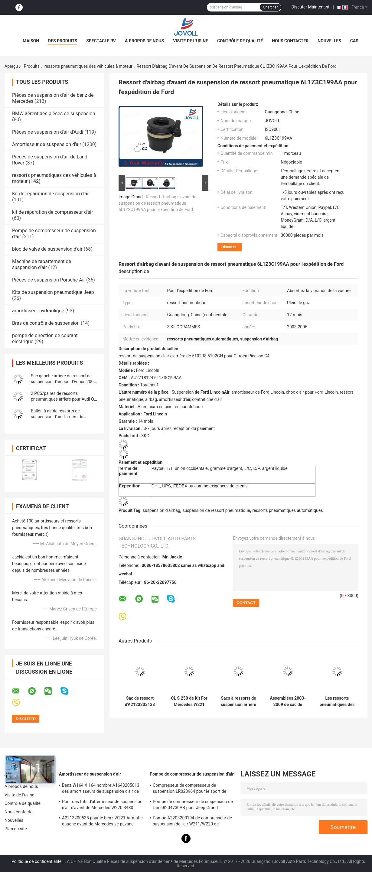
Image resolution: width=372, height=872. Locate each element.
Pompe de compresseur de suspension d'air (192, 774)
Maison (31, 40)
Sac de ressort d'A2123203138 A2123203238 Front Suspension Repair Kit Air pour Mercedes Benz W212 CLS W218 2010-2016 (140, 701)
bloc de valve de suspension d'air (47, 249)
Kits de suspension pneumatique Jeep (53, 292)
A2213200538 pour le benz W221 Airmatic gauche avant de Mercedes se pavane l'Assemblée (102, 821)
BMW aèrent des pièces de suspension (53, 113)
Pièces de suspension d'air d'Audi (47, 132)
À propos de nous (144, 40)
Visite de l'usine (190, 40)
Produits (32, 66)
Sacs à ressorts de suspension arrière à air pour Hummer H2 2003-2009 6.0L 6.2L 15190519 (238, 701)
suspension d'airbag (161, 510)
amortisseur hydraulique (38, 311)
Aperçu (11, 66)
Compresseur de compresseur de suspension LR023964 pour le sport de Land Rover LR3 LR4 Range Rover (189, 789)
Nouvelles (329, 40)
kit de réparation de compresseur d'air (52, 212)
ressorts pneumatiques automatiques (287, 510)
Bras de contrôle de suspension (46, 323)
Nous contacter (290, 40)
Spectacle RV (101, 40)
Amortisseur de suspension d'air (46, 144)
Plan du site (16, 828)
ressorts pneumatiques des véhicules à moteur (88, 66)
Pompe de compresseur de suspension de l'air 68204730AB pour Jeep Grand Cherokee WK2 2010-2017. (193, 805)
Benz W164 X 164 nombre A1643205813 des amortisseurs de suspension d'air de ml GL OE (100, 789)
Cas (354, 40)
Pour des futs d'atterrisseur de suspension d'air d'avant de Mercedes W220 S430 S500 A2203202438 (102, 805)
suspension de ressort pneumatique (216, 510)
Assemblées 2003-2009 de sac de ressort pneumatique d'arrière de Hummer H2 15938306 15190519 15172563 (288, 701)
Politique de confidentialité (36, 861)
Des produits (62, 40)
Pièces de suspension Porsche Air (48, 280)
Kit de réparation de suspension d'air (51, 194)
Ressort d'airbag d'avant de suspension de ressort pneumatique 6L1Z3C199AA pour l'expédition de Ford (157, 203)
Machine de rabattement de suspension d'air (41, 264)
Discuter (228, 247)
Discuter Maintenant (311, 7)
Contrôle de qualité (240, 40)
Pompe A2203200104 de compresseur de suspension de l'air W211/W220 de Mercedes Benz (192, 821)
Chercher (270, 7)
